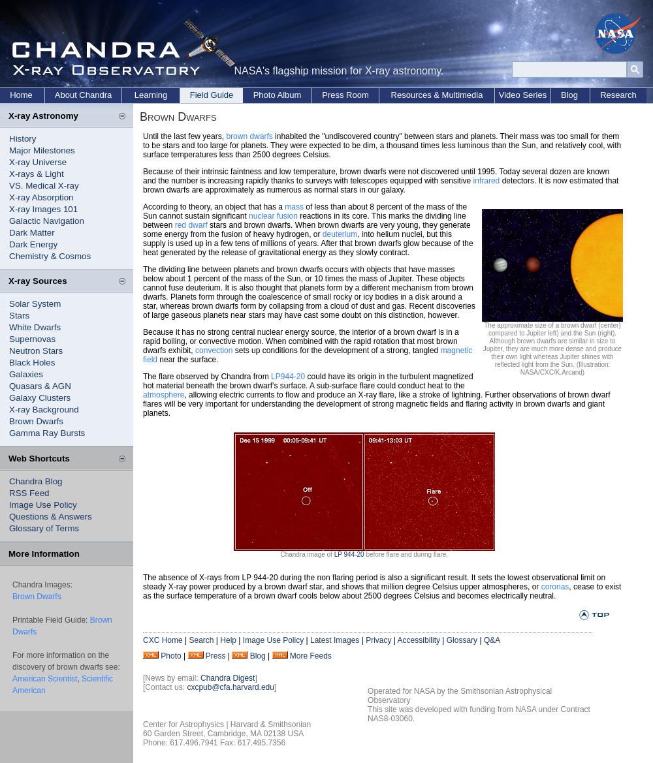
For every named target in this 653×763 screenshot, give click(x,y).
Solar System (35, 304)
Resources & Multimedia (437, 95)
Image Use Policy (43, 505)
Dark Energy (33, 244)
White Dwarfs (35, 327)
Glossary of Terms (44, 528)
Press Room (345, 95)
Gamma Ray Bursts (47, 433)
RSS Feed (29, 493)
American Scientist (44, 678)
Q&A (492, 640)
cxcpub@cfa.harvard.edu (230, 687)
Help (228, 640)
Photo (171, 656)
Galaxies (26, 374)
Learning (151, 95)
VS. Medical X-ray (44, 186)
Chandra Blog (36, 481)
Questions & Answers (50, 517)
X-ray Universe (38, 162)
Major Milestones (42, 150)
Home (21, 95)
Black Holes (32, 362)
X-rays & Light (36, 174)
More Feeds (311, 656)
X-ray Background (44, 409)
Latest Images (334, 640)
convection (213, 350)
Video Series (523, 95)
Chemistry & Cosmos (50, 256)
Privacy (378, 640)
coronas (555, 586)
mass (294, 206)
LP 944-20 (349, 554)
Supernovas (32, 339)
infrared (486, 180)
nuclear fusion (273, 216)
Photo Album (277, 95)
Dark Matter (32, 233)
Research (618, 95)
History (22, 139)
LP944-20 (288, 376)
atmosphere (163, 394)
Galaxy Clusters (40, 398)
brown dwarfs (249, 136)
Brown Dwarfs (36, 421)
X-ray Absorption (41, 197)
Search (201, 640)
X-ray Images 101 (43, 209)
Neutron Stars (36, 351)
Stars (19, 315)
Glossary (462, 640)
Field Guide (211, 95)
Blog (569, 95)
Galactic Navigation (46, 221)
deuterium (340, 234)
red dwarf (191, 225)
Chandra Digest (227, 678)
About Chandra (83, 95)
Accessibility (419, 640)
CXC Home (163, 640)
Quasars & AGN (40, 386)
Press (216, 656)
